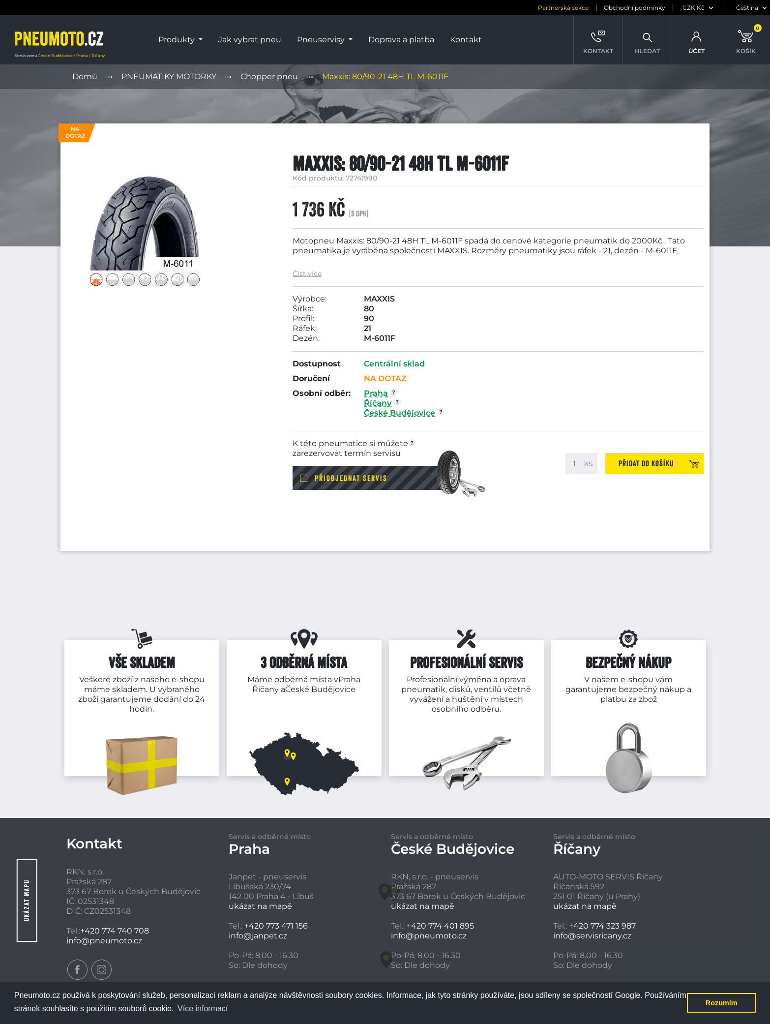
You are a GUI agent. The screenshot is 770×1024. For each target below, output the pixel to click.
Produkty (177, 39)
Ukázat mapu (26, 900)
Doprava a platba (401, 39)
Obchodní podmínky (634, 7)
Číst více (307, 274)
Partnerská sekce (563, 7)
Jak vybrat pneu (249, 39)
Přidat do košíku (646, 463)
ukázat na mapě (260, 906)
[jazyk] (748, 7)
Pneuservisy (322, 39)
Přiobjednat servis (351, 478)
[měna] (699, 7)
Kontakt (466, 39)
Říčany (265, 689)
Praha (349, 679)
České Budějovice (320, 689)
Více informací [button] (203, 1008)
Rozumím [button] (722, 1003)
